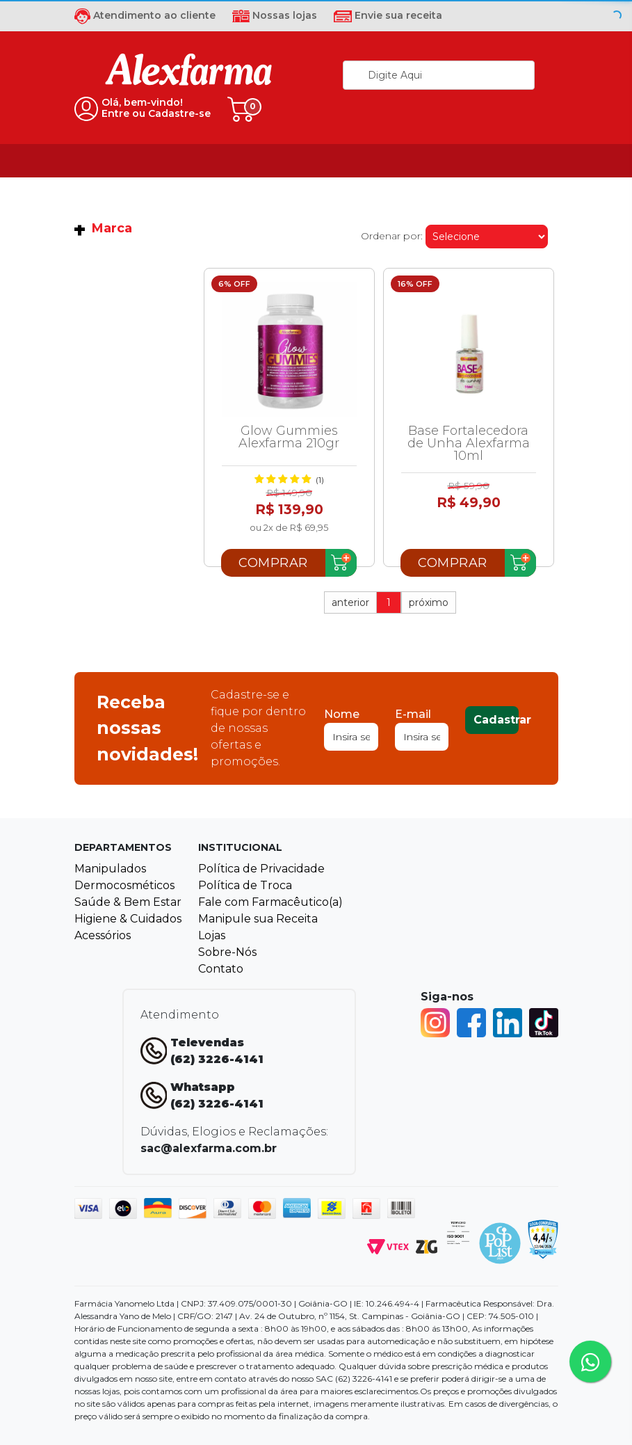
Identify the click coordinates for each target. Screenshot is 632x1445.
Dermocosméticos (124, 885)
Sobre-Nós (227, 952)
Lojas (211, 935)
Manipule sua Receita (258, 918)
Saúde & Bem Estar (127, 902)
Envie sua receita (388, 15)
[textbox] (439, 75)
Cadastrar (496, 719)
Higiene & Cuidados (127, 918)
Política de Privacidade (261, 868)
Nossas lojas (275, 15)
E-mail (413, 714)
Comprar (273, 562)
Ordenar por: (392, 236)
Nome (341, 714)
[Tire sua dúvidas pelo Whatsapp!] (590, 1361)
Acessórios (102, 935)
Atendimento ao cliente (145, 15)
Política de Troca (245, 885)
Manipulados (110, 868)
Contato (220, 968)
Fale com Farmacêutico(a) (270, 902)
